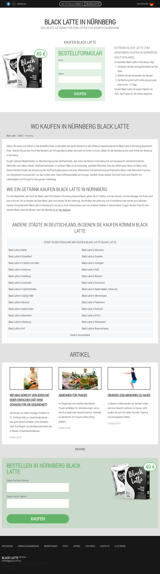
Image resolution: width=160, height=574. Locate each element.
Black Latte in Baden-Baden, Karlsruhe (100, 289)
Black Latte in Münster (19, 302)
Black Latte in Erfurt (91, 315)
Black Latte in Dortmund (93, 282)
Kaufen (80, 93)
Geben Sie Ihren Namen (18, 480)
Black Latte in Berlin (18, 250)
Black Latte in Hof (17, 328)
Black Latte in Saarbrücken (21, 308)
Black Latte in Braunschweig (95, 328)
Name (60, 60)
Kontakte (105, 546)
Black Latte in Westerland (94, 321)
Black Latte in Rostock (92, 308)
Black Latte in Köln (90, 269)
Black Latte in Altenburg (20, 321)
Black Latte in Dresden (92, 256)
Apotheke (90, 546)
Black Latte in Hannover (20, 269)
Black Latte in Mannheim (20, 315)
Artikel (76, 546)
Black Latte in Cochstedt (20, 282)
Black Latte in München (93, 250)
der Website (64, 209)
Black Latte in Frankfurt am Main (24, 263)
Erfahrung (7, 546)
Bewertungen (50, 546)
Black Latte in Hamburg (20, 276)
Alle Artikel (80, 448)
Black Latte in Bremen (92, 276)
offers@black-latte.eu (11, 561)
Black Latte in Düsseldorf (20, 256)
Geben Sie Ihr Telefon (17, 496)
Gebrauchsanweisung (28, 546)
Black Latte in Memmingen (94, 295)
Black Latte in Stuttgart (93, 263)
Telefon (61, 74)
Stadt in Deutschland (80, 335)
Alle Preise (120, 546)
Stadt (65, 546)
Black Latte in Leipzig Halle (21, 295)
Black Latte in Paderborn (93, 302)
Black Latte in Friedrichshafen (23, 289)
